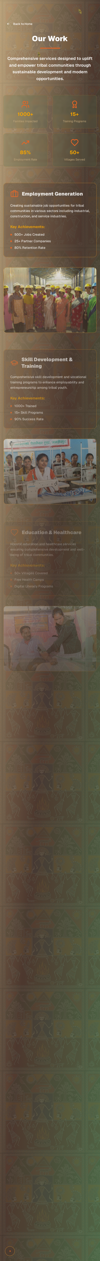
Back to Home (19, 24)
